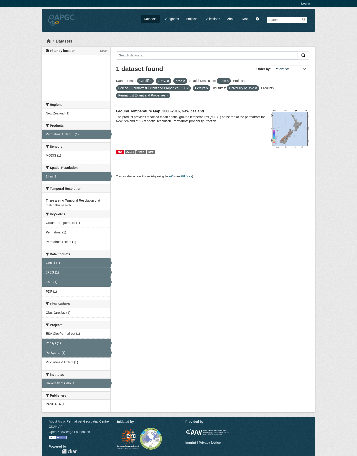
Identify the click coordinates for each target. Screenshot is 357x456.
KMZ (151, 152)
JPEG (141, 152)
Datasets (150, 19)
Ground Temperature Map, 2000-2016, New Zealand (160, 111)
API (171, 176)
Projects (192, 19)
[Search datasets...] (207, 55)
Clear (103, 51)
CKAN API (56, 426)
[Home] (48, 41)
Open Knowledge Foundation (69, 432)
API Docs (186, 176)
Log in (305, 3)
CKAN (69, 451)
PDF (119, 152)
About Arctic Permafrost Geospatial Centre (79, 421)
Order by (263, 69)
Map (245, 19)
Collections (212, 19)
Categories (171, 19)
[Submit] (303, 55)
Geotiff (130, 152)
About (231, 19)
